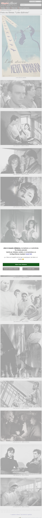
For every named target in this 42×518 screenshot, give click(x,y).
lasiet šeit (29, 254)
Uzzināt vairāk (30, 268)
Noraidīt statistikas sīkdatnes (11, 268)
